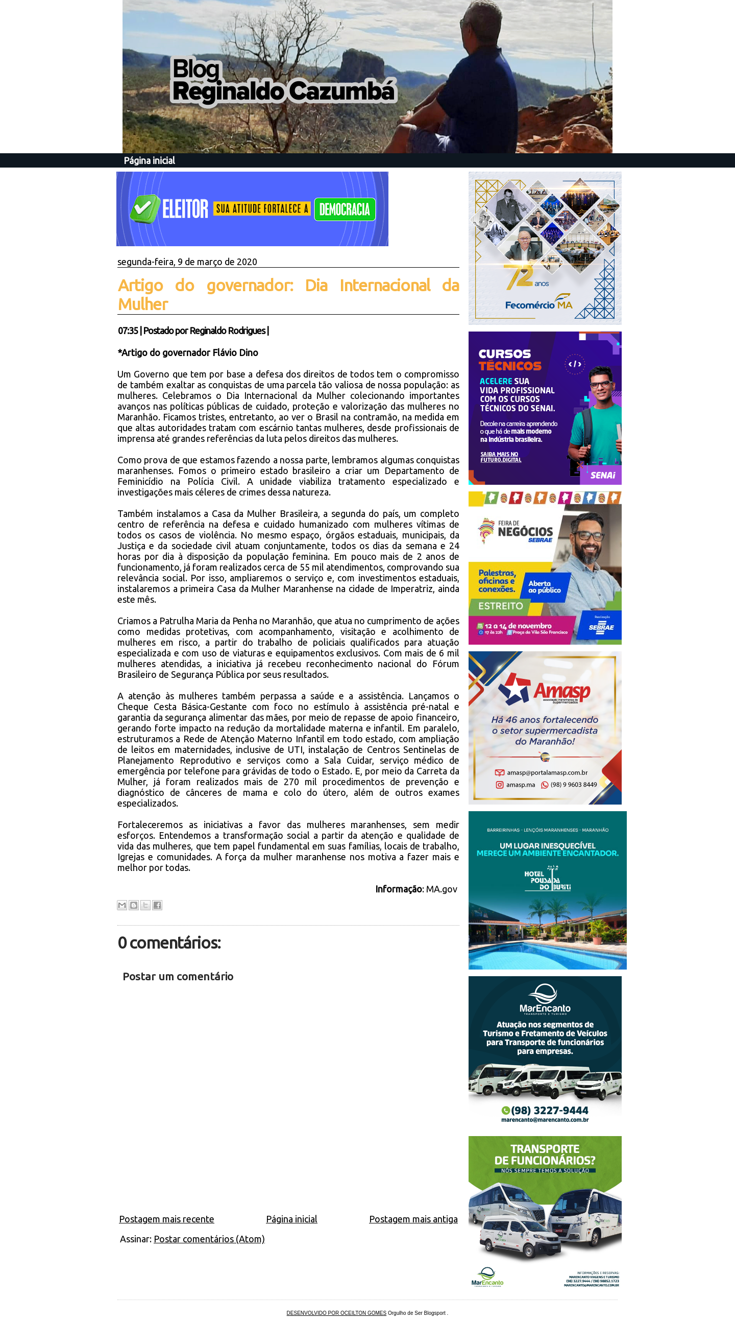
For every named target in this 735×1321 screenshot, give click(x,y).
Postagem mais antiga (413, 1219)
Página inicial (149, 160)
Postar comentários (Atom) (209, 1239)
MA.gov (442, 889)
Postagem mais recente (166, 1219)
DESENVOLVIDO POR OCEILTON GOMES (337, 1313)
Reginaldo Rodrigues (227, 330)
